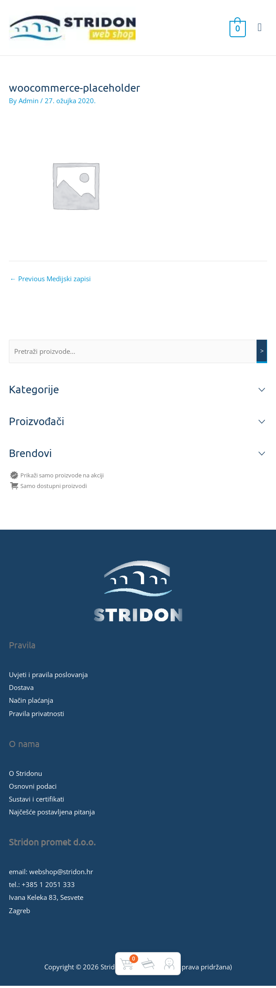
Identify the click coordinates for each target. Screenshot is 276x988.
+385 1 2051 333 (48, 886)
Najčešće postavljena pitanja (52, 814)
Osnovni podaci (33, 787)
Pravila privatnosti (36, 715)
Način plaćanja (31, 702)
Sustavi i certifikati (36, 800)
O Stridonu (25, 775)
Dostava (21, 689)
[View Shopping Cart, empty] (237, 29)
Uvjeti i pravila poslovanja (48, 676)
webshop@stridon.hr (61, 873)
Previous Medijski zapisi (50, 280)
